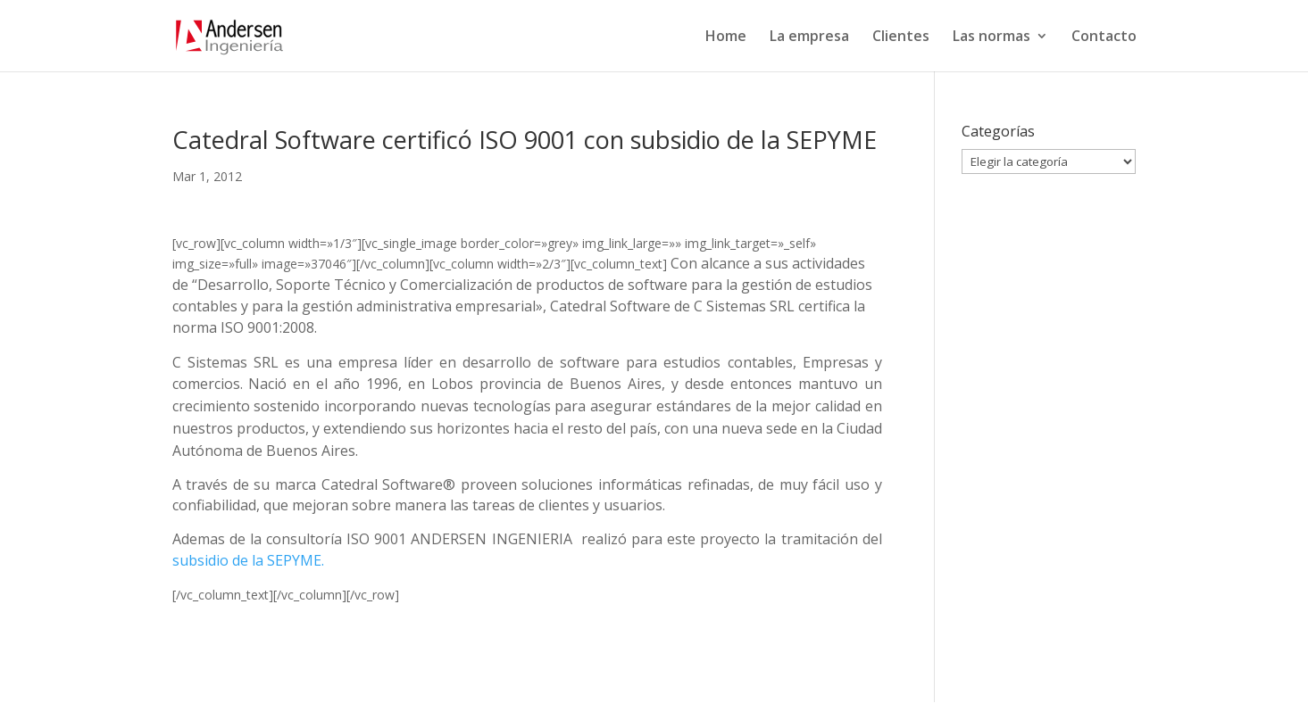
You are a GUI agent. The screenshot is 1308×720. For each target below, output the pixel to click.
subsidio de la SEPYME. (248, 560)
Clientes (900, 37)
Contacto (1104, 37)
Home (725, 37)
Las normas (991, 37)
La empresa (809, 37)
